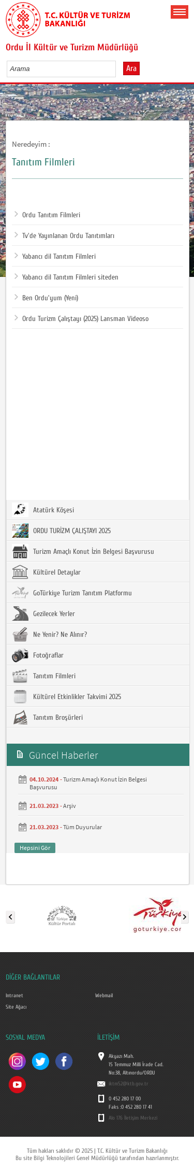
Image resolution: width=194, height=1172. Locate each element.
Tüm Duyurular (82, 827)
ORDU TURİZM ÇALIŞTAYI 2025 (61, 530)
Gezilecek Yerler (43, 613)
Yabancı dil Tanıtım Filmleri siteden (66, 277)
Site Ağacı (16, 1007)
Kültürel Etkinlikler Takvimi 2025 (66, 696)
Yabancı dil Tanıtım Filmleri (55, 256)
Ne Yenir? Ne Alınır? (49, 634)
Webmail (104, 996)
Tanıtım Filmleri (44, 675)
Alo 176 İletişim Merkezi (133, 1118)
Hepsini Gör (35, 848)
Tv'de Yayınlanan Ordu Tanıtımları (64, 236)
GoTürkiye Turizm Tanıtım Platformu (72, 592)
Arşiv (69, 806)
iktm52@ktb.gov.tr (128, 1084)
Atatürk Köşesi (43, 510)
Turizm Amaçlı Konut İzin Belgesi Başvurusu (83, 551)
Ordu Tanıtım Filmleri (47, 215)
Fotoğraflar (38, 655)
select (119, 68)
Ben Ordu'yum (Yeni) (46, 298)
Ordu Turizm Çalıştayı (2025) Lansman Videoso (81, 319)
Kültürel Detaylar (46, 572)
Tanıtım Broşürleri (47, 717)
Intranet (14, 996)
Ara (131, 68)
